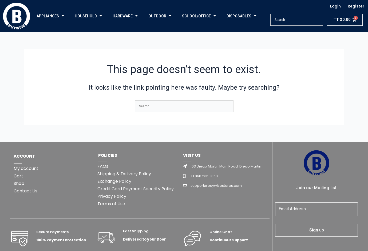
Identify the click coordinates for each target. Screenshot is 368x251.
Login (335, 6)
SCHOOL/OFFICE (199, 16)
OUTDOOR (159, 16)
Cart (18, 176)
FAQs (102, 166)
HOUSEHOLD (88, 16)
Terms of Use (111, 204)
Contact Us (25, 191)
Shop (19, 183)
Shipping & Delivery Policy (124, 174)
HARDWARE (125, 16)
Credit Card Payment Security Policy (135, 189)
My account (26, 168)
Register (356, 6)
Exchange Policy (114, 181)
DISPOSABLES (241, 16)
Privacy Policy (111, 196)
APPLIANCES (50, 16)
